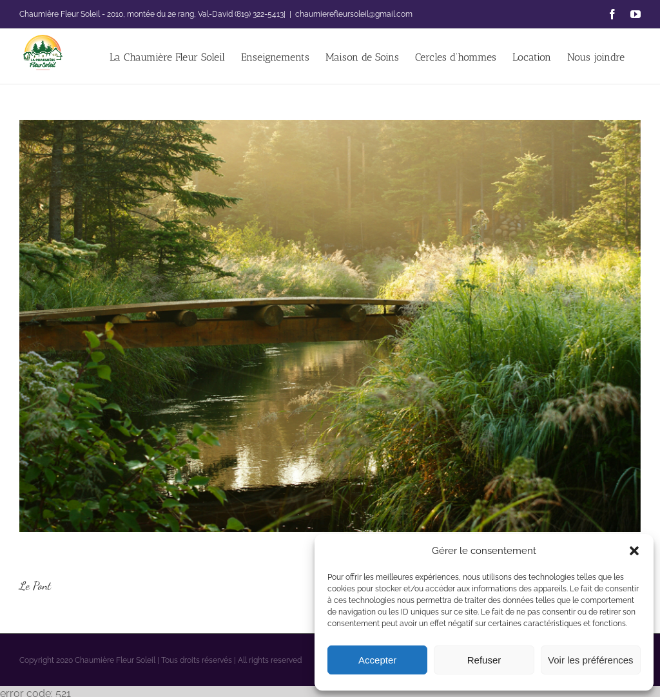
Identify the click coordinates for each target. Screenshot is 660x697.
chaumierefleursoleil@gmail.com (353, 14)
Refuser (484, 659)
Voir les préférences (591, 659)
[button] (634, 550)
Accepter (377, 659)
